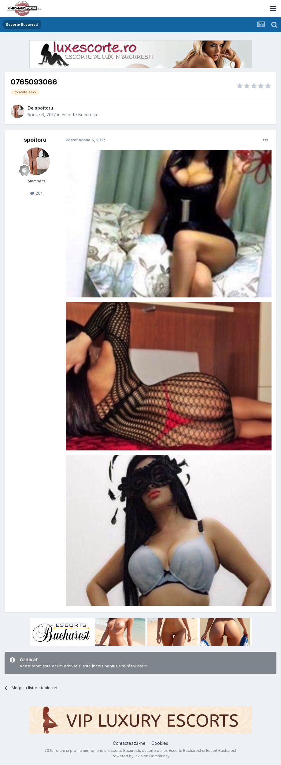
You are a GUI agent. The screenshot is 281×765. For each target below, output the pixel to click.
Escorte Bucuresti (79, 114)
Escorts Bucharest (185, 750)
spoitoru (44, 107)
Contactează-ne (129, 743)
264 (36, 193)
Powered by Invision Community (141, 756)
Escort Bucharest (221, 750)
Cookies (159, 743)
